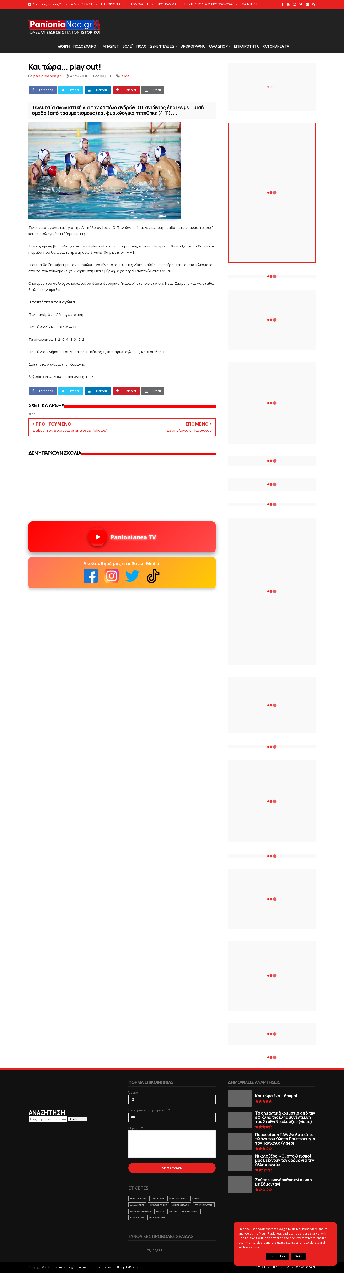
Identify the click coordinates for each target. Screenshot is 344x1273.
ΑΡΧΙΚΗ (64, 46)
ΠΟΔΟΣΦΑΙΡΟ (84, 46)
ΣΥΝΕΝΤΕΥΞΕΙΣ (162, 46)
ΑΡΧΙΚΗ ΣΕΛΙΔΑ (82, 4)
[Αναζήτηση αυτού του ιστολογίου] (48, 1119)
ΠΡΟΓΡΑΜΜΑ (166, 4)
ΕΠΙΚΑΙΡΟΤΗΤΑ (246, 46)
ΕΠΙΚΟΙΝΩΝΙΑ (110, 4)
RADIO (173, 1211)
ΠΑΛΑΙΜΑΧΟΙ (157, 1217)
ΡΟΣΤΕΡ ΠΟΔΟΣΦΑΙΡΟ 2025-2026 (208, 4)
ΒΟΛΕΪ (128, 46)
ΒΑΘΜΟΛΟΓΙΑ (139, 4)
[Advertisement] (229, 26)
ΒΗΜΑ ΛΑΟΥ (137, 1217)
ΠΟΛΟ (141, 46)
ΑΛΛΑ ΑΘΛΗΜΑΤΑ (140, 1211)
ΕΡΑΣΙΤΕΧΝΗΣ (190, 1211)
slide (125, 76)
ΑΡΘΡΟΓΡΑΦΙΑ (193, 46)
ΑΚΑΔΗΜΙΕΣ (137, 1205)
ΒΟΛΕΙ (195, 1198)
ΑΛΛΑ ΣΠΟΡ (218, 46)
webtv (160, 1211)
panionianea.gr (305, 1266)
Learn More (278, 1256)
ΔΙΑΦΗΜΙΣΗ (249, 4)
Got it (298, 1256)
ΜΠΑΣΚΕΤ (111, 46)
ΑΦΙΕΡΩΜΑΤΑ (180, 1205)
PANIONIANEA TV (276, 46)
